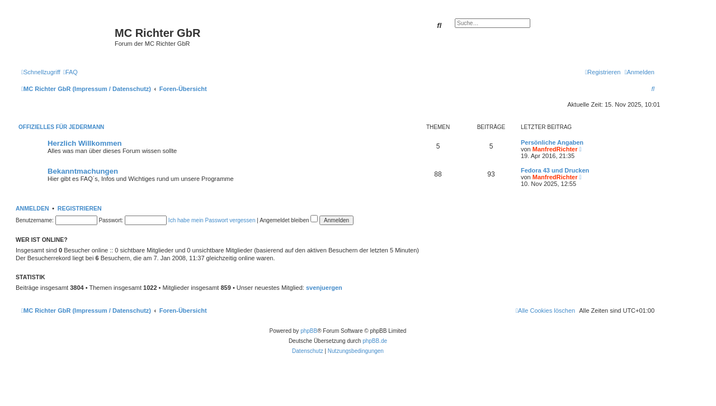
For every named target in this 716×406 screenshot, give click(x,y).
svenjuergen (324, 287)
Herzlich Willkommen (85, 143)
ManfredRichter (555, 149)
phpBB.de (374, 341)
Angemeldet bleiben (289, 220)
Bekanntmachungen (83, 171)
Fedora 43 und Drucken (555, 170)
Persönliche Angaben (552, 142)
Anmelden (32, 208)
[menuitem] (70, 72)
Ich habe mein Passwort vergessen (212, 220)
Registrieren (80, 208)
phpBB (308, 331)
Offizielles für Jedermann (61, 127)
